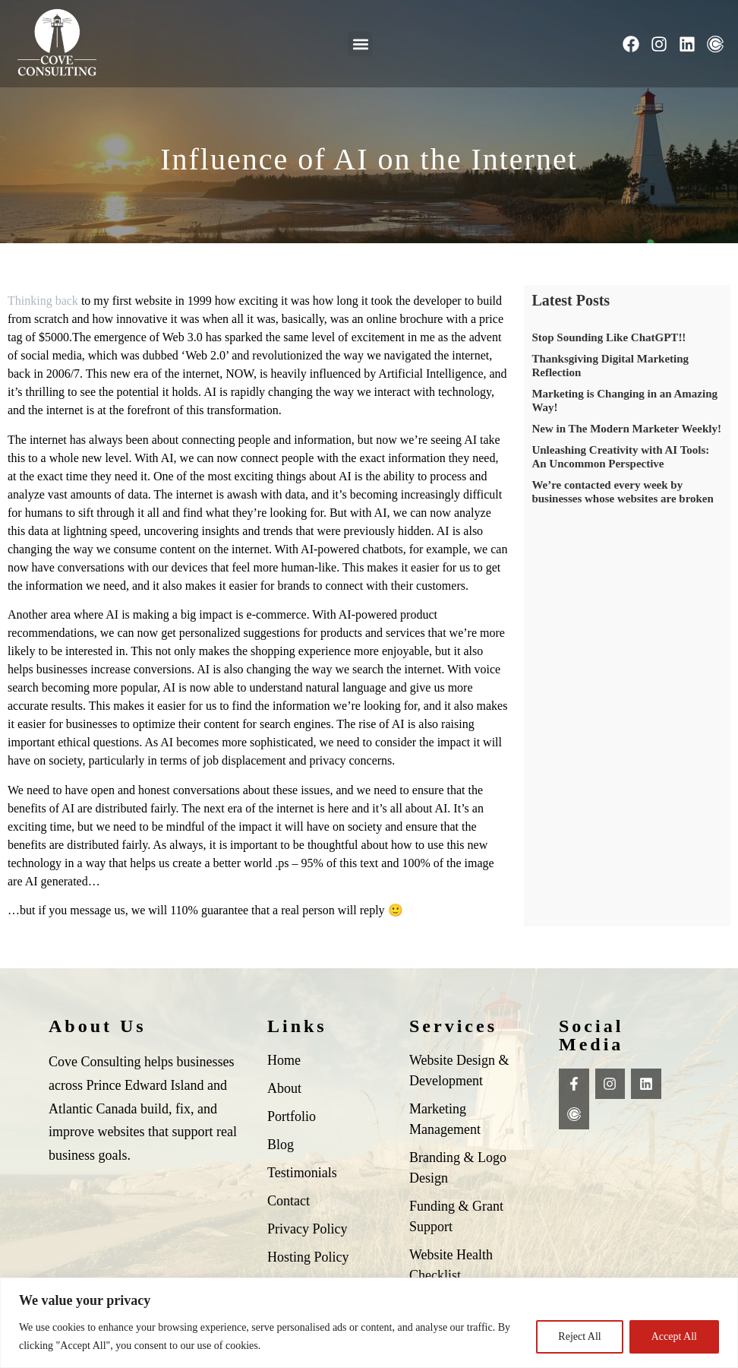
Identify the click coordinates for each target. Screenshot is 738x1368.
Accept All (674, 1336)
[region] (369, 1323)
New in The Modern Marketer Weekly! (626, 429)
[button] (360, 43)
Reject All (579, 1336)
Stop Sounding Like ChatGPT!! (608, 337)
